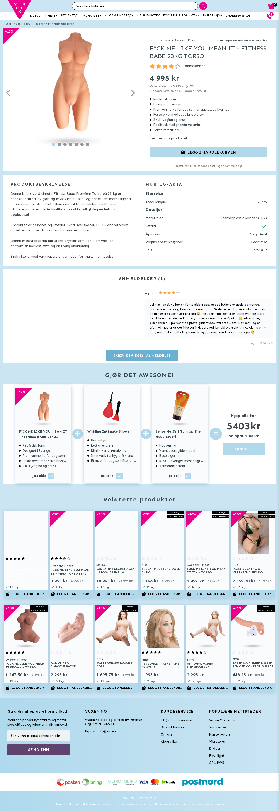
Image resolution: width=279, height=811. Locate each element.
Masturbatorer (64, 23)
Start (9, 23)
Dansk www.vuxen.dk (208, 804)
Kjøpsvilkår (169, 741)
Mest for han (42, 23)
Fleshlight (216, 756)
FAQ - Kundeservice (176, 720)
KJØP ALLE (244, 449)
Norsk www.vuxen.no (169, 804)
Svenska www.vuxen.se (93, 804)
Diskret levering (173, 727)
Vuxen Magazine (222, 720)
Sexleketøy (23, 23)
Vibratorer (217, 741)
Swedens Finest (186, 40)
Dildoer (215, 749)
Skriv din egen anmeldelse (142, 355)
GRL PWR (217, 763)
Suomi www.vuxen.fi (132, 804)
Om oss (166, 734)
